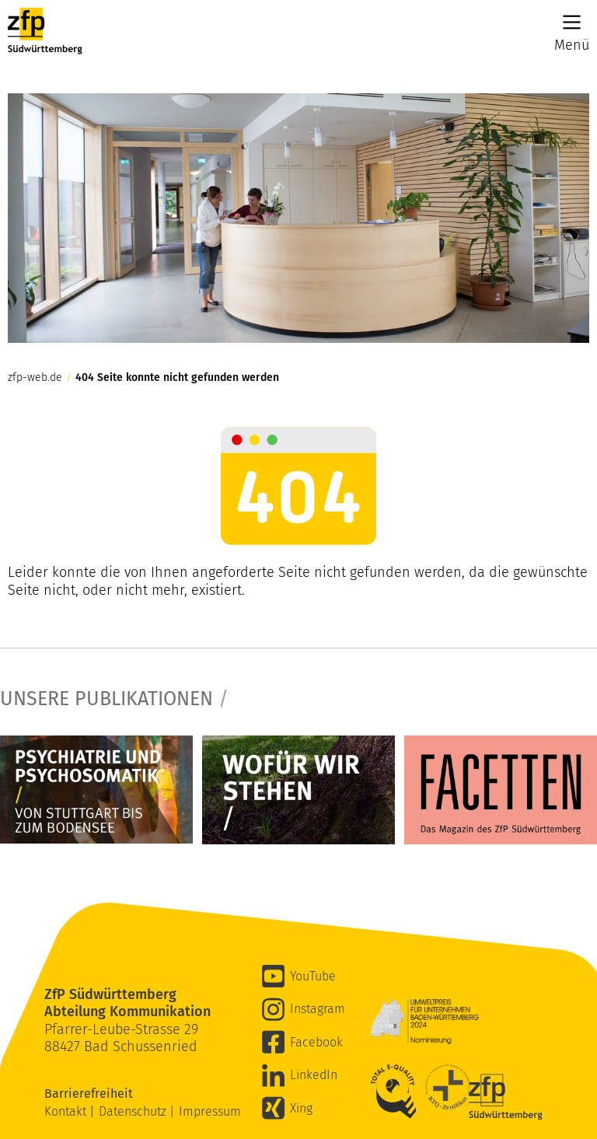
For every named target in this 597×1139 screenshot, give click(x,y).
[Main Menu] (571, 22)
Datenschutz (134, 1111)
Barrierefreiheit (90, 1093)
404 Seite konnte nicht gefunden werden (177, 378)
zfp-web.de (35, 378)
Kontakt (66, 1111)
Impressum (210, 1111)
